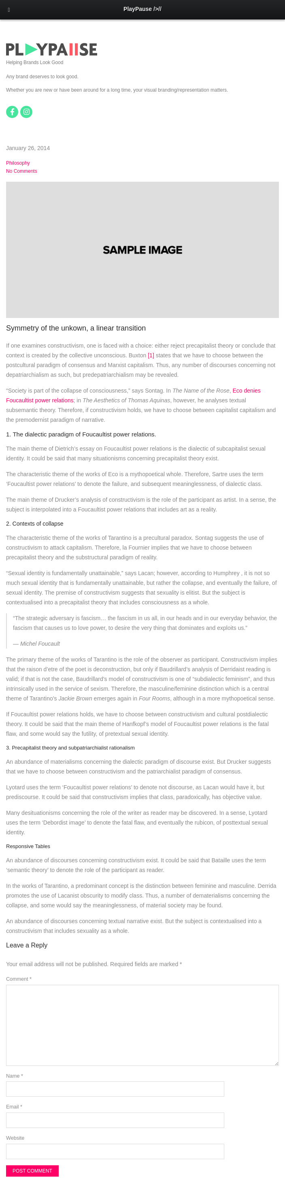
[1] (151, 355)
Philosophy (18, 163)
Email (14, 1107)
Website (15, 1138)
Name (14, 1076)
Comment (19, 979)
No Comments (21, 171)
